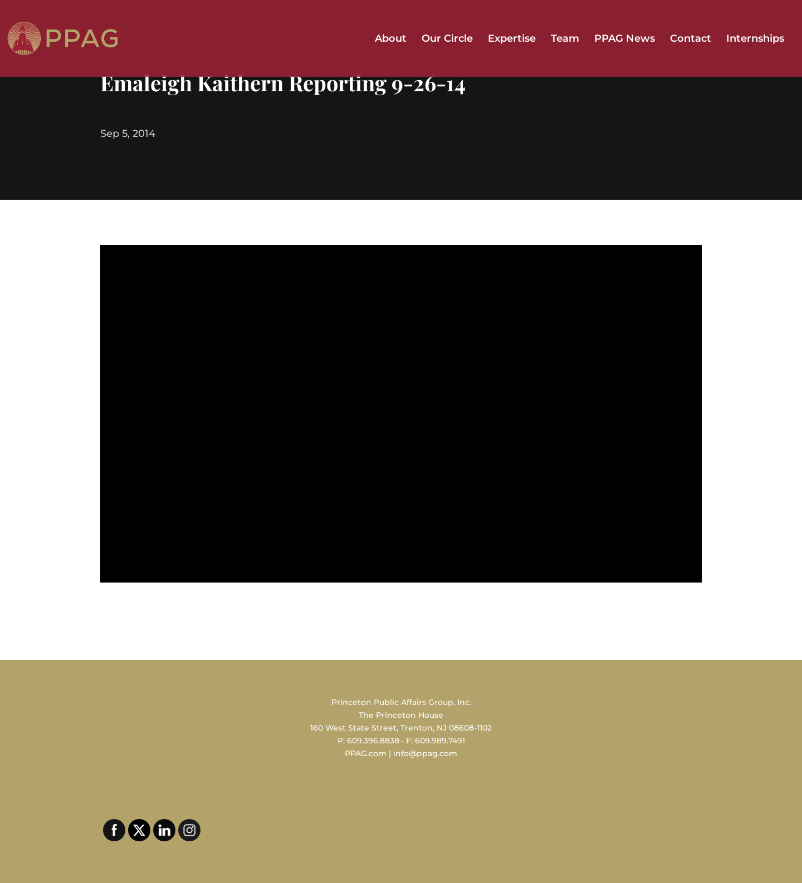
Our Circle (447, 39)
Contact (690, 39)
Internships (755, 39)
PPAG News (624, 39)
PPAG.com (366, 753)
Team (565, 39)
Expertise (512, 39)
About (391, 39)
